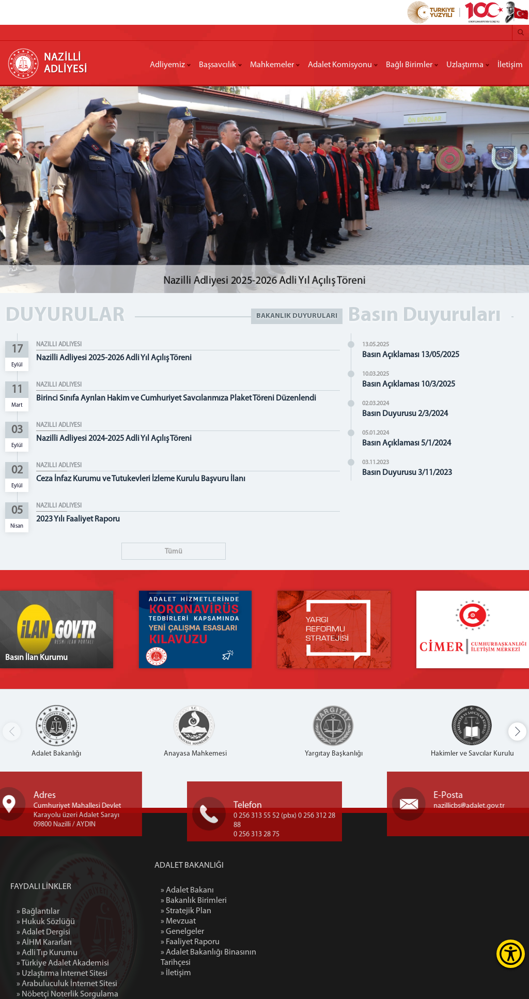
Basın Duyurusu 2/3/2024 (408, 414)
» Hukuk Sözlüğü (46, 978)
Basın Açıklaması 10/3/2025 (411, 384)
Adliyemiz (167, 65)
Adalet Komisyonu (340, 65)
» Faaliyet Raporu (235, 942)
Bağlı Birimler (409, 65)
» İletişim (221, 973)
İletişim (510, 65)
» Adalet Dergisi (43, 989)
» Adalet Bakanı (232, 890)
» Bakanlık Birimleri (239, 901)
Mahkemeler (272, 65)
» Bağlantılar (38, 968)
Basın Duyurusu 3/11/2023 (410, 473)
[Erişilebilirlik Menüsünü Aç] (510, 954)
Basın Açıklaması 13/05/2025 (413, 355)
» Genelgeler (227, 932)
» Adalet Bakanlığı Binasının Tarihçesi (253, 957)
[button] (517, 732)
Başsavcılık (217, 65)
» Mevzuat (223, 921)
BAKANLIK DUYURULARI (296, 316)
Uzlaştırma (465, 65)
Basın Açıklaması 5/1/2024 (409, 443)
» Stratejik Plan (231, 911)
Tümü (173, 552)
